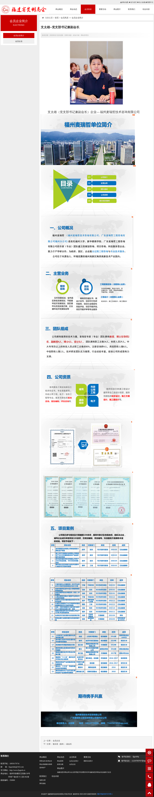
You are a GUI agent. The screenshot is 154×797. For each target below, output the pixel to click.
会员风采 (88, 9)
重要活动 (102, 9)
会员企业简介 (18, 35)
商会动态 (73, 9)
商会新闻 (60, 761)
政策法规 (60, 764)
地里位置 (42, 780)
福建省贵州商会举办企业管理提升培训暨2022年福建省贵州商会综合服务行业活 (84, 772)
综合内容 (146, 9)
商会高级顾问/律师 (45, 764)
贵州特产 (42, 768)
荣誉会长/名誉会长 (45, 761)
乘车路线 (42, 783)
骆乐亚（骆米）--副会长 (62, 744)
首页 (57, 18)
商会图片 (117, 9)
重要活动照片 (88, 761)
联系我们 (131, 9)
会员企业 (18, 41)
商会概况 (59, 9)
